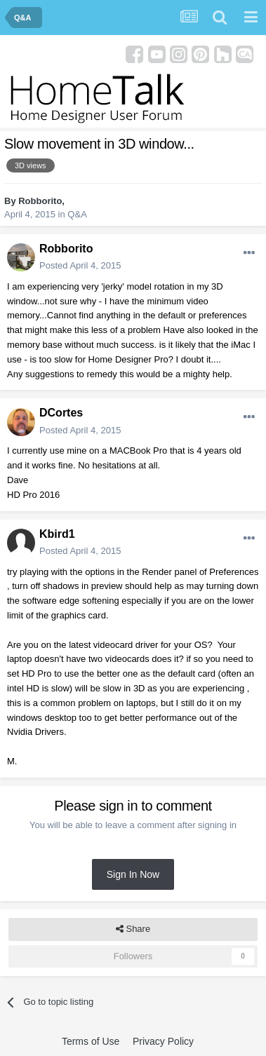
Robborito (40, 201)
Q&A (76, 214)
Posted (80, 265)
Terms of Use (90, 1041)
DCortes (61, 413)
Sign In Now (133, 874)
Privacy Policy (163, 1041)
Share (133, 929)
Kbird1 (57, 534)
